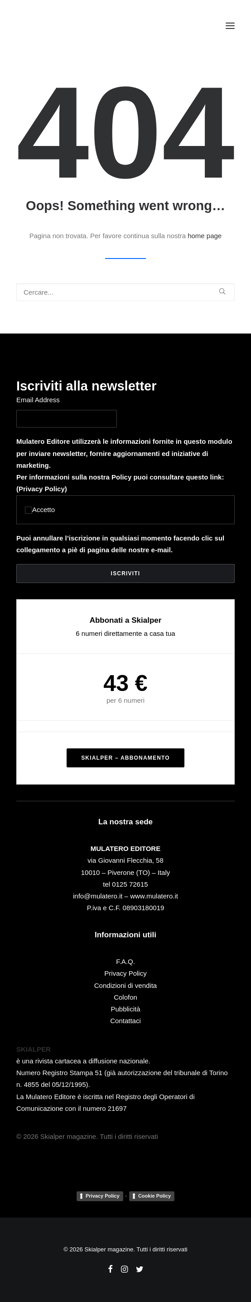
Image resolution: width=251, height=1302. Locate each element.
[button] (230, 26)
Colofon (125, 997)
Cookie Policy (154, 1196)
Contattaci (125, 1021)
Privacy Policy (42, 489)
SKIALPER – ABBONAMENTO (125, 758)
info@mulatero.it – (101, 896)
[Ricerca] (125, 292)
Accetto (40, 509)
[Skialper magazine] (55, 25)
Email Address (38, 400)
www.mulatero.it (154, 896)
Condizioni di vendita (125, 985)
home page (205, 236)
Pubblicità (125, 1009)
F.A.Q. (125, 961)
